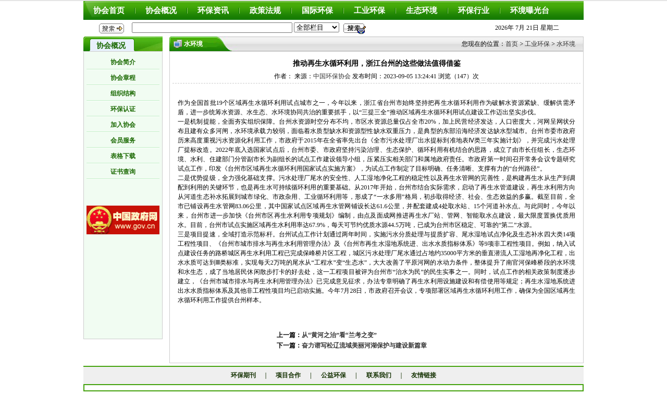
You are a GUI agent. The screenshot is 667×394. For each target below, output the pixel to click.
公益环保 (333, 375)
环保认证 (122, 109)
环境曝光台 (529, 10)
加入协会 (122, 124)
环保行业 (473, 10)
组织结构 (122, 93)
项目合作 (288, 375)
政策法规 (265, 10)
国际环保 (317, 10)
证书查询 (122, 171)
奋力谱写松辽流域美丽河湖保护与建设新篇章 (364, 345)
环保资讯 (213, 10)
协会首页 (109, 10)
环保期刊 (243, 375)
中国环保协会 (332, 76)
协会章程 (122, 77)
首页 (511, 43)
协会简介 (122, 62)
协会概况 (161, 10)
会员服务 (122, 140)
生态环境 (421, 10)
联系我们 (378, 375)
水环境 (566, 43)
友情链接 (423, 375)
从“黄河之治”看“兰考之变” (339, 335)
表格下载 (122, 156)
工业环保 (369, 10)
